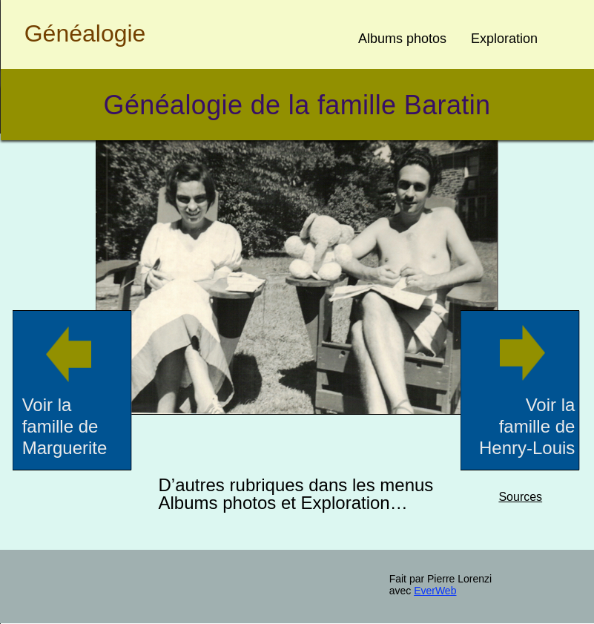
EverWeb (435, 591)
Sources (520, 496)
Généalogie (85, 33)
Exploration (504, 38)
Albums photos (402, 38)
